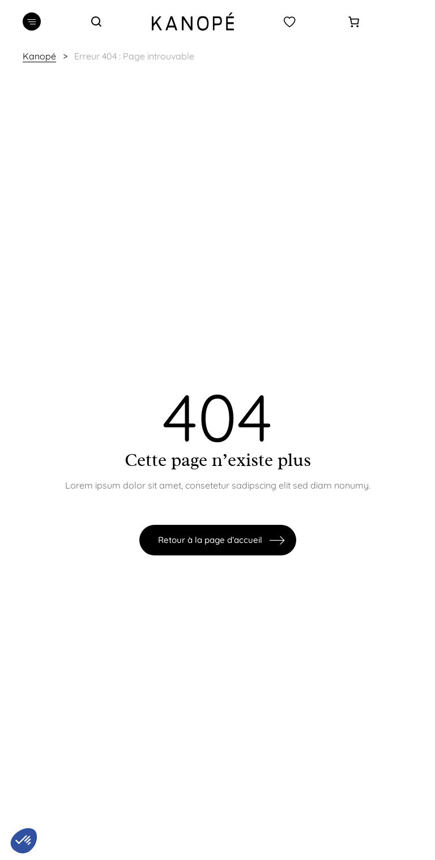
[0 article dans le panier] (354, 22)
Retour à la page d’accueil (210, 539)
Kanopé (39, 56)
